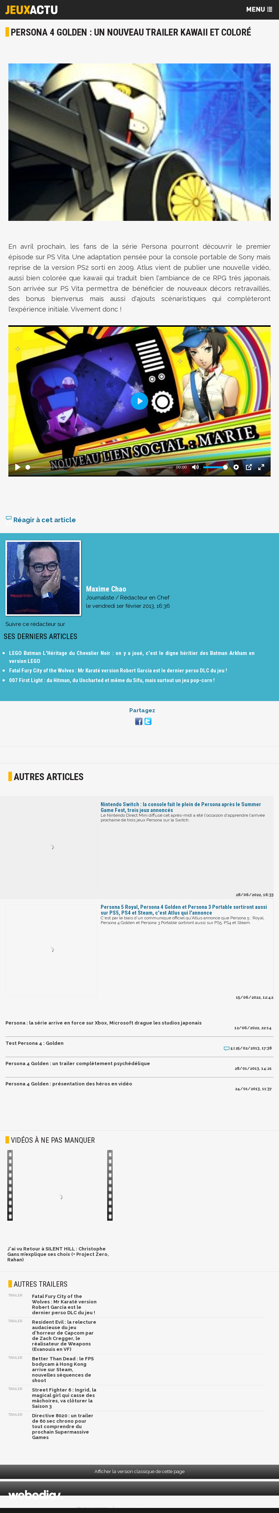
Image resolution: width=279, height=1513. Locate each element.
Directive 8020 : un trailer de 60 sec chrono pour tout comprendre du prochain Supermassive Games (62, 1426)
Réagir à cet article (40, 520)
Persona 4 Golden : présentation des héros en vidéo (68, 1084)
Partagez (142, 710)
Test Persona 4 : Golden (34, 1043)
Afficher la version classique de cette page (139, 1471)
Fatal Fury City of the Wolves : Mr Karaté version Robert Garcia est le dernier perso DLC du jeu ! (118, 670)
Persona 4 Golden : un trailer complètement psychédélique (77, 1063)
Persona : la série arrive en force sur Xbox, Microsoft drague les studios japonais (103, 1023)
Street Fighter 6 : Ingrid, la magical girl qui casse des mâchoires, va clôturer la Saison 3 (64, 1398)
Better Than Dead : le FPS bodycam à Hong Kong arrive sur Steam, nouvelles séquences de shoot (63, 1369)
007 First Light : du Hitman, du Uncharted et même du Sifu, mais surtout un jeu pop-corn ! (112, 680)
